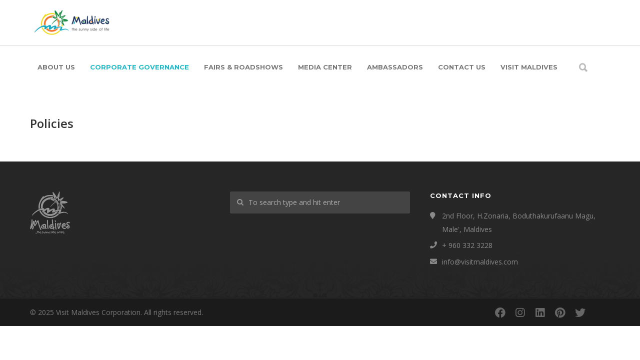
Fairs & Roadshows (243, 67)
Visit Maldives (529, 67)
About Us (56, 67)
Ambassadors (395, 67)
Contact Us (462, 67)
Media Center (325, 67)
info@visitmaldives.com (480, 261)
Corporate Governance (139, 67)
